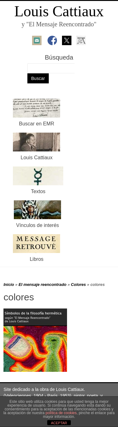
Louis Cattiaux (59, 11)
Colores (78, 284)
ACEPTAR (59, 423)
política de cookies (61, 413)
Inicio (8, 284)
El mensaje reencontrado (42, 284)
